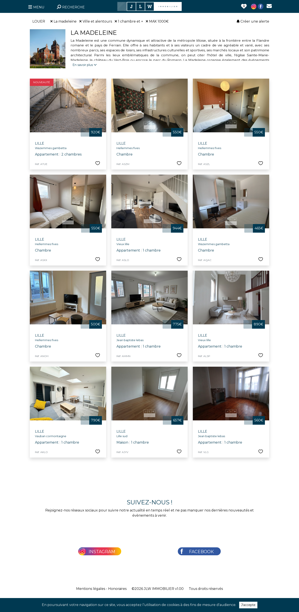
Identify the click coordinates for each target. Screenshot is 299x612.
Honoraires (117, 589)
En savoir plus (84, 65)
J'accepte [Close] (248, 605)
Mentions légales (90, 589)
